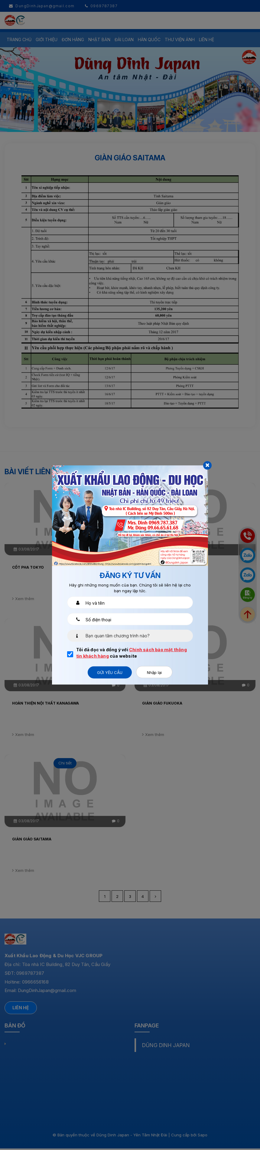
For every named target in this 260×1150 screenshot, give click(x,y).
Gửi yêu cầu (109, 672)
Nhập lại (154, 672)
